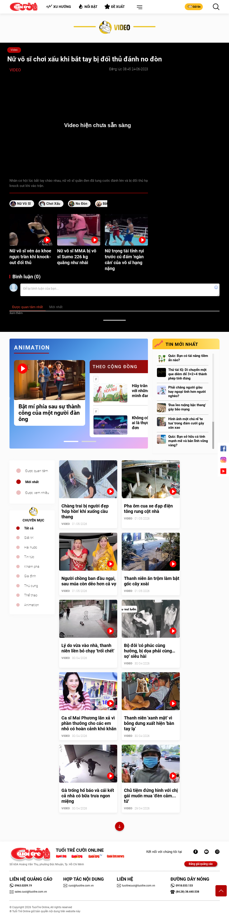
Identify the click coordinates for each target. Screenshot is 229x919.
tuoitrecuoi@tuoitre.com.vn (136, 885)
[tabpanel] (49, 393)
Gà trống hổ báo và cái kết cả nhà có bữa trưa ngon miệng (87, 796)
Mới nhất (32, 482)
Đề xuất (115, 6)
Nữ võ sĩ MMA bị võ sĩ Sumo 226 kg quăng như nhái (76, 256)
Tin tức (29, 557)
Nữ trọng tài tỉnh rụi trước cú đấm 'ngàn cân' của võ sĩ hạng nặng (124, 259)
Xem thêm (16, 313)
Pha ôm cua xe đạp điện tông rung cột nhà (148, 508)
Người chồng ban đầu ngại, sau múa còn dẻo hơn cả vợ (88, 581)
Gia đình (30, 576)
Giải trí (28, 538)
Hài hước (30, 547)
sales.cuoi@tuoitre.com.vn (28, 891)
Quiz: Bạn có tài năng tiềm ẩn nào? (188, 358)
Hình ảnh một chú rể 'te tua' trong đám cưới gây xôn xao (186, 423)
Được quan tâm (36, 471)
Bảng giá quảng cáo (201, 863)
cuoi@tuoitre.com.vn (78, 885)
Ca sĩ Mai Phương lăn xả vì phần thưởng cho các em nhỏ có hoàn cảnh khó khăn (88, 723)
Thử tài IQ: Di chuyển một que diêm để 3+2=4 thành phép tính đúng (187, 374)
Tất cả (28, 528)
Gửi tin (194, 6)
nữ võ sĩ (24, 204)
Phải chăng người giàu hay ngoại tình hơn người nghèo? (187, 391)
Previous (8, 398)
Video (14, 49)
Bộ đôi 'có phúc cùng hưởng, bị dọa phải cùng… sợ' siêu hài (149, 651)
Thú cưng (31, 586)
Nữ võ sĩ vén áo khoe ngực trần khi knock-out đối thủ (30, 256)
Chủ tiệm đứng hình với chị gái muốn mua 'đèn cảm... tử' (151, 796)
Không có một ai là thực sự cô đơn (145, 422)
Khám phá (31, 567)
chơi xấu (53, 204)
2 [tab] (89, 441)
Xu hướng (58, 7)
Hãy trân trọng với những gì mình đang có (145, 390)
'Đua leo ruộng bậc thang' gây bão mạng (187, 407)
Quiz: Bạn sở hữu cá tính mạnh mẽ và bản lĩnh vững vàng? (188, 441)
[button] (138, 7)
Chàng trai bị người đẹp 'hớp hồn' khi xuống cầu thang (85, 511)
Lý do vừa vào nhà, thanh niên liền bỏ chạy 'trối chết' (87, 648)
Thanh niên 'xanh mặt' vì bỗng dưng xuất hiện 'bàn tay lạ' (149, 723)
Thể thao (30, 595)
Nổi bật (87, 6)
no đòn (81, 204)
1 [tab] (71, 441)
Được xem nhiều (37, 493)
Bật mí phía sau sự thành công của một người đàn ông (50, 412)
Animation (31, 605)
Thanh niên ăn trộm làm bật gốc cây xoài (151, 581)
